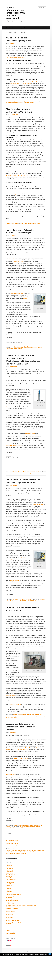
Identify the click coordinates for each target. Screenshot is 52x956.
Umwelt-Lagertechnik (30, 101)
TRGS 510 (17, 66)
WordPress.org (9, 935)
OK (50, 954)
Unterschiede (20, 827)
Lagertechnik (29, 346)
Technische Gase (9, 717)
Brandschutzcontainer (24, 826)
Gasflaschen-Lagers (30, 433)
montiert (15, 348)
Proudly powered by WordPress (26, 951)
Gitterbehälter (9, 885)
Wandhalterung (35, 473)
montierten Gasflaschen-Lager (17, 293)
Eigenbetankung (9, 873)
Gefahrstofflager (9, 827)
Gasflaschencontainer (15, 704)
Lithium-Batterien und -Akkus (12, 900)
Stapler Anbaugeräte (10, 911)
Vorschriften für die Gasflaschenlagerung (15, 57)
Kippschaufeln (9, 891)
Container (9, 223)
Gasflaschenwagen (10, 406)
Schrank (38, 223)
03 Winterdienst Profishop (12, 841)
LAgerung (27, 102)
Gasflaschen (14, 102)
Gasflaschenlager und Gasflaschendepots (20, 83)
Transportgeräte (9, 914)
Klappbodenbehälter (10, 893)
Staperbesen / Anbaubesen (12, 908)
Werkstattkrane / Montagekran (12, 920)
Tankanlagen (9, 912)
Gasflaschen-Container (18, 261)
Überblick (15, 827)
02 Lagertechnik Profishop (12, 840)
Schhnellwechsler (10, 903)
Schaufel (8, 902)
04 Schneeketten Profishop (12, 843)
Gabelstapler (9, 877)
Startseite (8, 27)
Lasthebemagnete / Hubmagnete (13, 899)
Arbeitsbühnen (9, 867)
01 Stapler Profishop (10, 838)
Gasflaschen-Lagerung (37, 347)
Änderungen (8, 102)
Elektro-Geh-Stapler (10, 874)
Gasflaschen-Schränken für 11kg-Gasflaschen (17, 175)
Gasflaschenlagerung (35, 81)
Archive (7, 858)
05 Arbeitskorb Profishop (11, 845)
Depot (13, 223)
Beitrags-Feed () (10, 931)
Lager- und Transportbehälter (12, 896)
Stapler (7, 909)
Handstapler (8, 886)
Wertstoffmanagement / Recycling (13, 922)
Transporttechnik (9, 915)
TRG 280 (15, 717)
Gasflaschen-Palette (11, 473)
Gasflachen (17, 223)
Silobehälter (8, 906)
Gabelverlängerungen (11, 879)
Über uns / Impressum (28, 27)
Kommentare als (10, 933)
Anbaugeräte (9, 865)
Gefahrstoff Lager (30, 714)
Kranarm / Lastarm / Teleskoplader (13, 894)
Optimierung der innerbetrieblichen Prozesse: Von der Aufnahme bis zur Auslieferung (25, 850)
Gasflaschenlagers (10, 695)
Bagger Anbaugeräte (10, 870)
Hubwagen (8, 888)
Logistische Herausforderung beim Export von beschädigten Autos (21, 851)
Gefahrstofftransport (10, 883)
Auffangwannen (9, 868)
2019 (45, 101)
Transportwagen (9, 917)
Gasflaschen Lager (22, 101)
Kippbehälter (9, 889)
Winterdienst (9, 923)
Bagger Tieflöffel (9, 871)
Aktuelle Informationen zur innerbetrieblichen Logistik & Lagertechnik (15, 12)
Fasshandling (9, 876)
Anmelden (8, 930)
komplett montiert (30, 600)
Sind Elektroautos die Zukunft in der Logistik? (16, 853)
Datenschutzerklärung (17, 27)
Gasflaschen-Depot (28, 347)
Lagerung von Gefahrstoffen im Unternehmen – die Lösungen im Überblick (20, 727)
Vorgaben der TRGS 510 (38, 504)
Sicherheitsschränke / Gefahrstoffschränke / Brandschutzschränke (21, 905)
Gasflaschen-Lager (12, 194)
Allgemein (15, 101)
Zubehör (37, 221)
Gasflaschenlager (20, 102)
